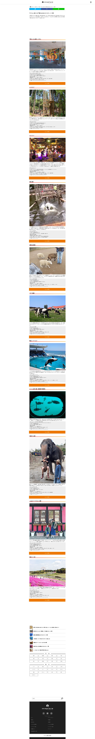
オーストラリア (33, 669)
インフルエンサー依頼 (33, 726)
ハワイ (34, 666)
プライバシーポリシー (50, 717)
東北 (33, 661)
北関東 (43, 655)
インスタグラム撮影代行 (51, 724)
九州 (61, 658)
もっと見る (47, 83)
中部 (61, 655)
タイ (43, 669)
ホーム (32, 717)
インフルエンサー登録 (50, 726)
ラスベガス (52, 669)
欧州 (61, 672)
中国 (43, 658)
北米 (52, 672)
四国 (52, 658)
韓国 (43, 666)
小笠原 (61, 661)
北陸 (33, 658)
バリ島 (61, 666)
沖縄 (52, 661)
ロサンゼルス (61, 669)
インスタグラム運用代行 (34, 724)
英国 (33, 672)
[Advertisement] (47, 28)
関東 (33, 655)
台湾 (52, 666)
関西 (52, 655)
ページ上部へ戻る (47, 735)
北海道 (43, 661)
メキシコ (43, 672)
